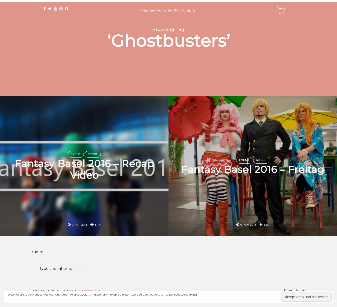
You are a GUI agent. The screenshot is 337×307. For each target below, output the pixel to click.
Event (76, 154)
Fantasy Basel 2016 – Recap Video (84, 169)
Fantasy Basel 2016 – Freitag (252, 169)
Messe (93, 154)
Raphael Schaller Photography (168, 10)
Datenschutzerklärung (181, 294)
